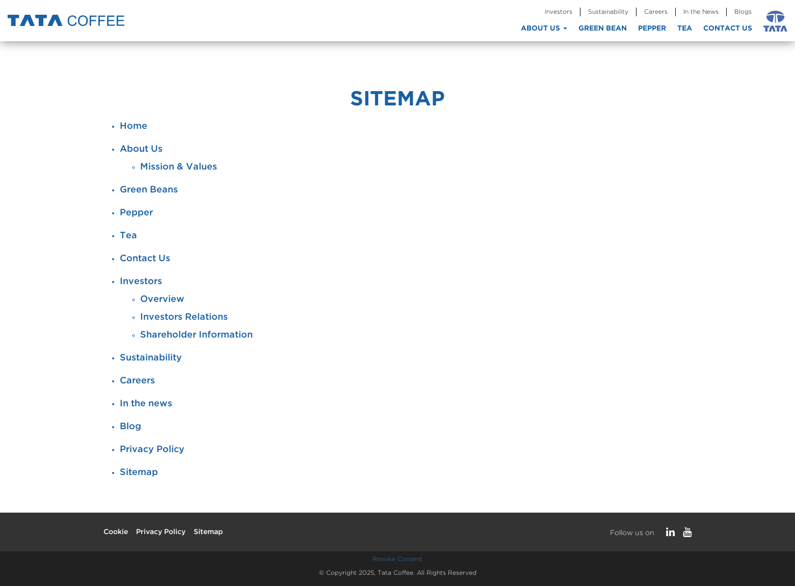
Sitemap (139, 472)
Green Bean (602, 28)
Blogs (743, 12)
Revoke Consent (397, 559)
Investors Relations (184, 317)
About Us (544, 28)
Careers (656, 12)
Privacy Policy (152, 449)
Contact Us (727, 28)
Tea (684, 28)
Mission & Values (178, 167)
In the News (701, 12)
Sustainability (608, 12)
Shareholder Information (196, 335)
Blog (130, 427)
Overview (162, 299)
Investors (558, 12)
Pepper (652, 28)
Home (133, 126)
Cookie (115, 532)
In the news (146, 404)
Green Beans (149, 190)
